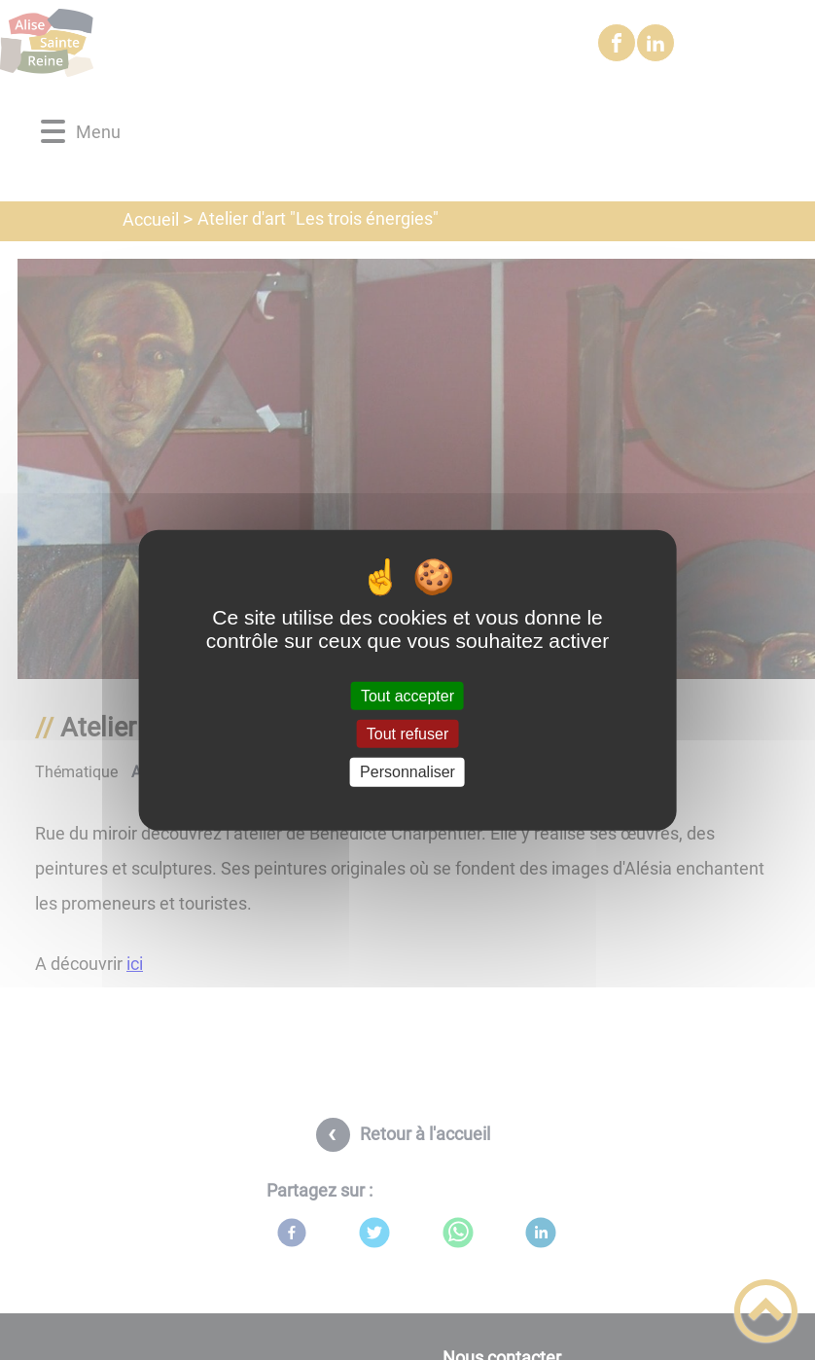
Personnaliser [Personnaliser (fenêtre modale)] (407, 772)
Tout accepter (407, 696)
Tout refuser (407, 734)
